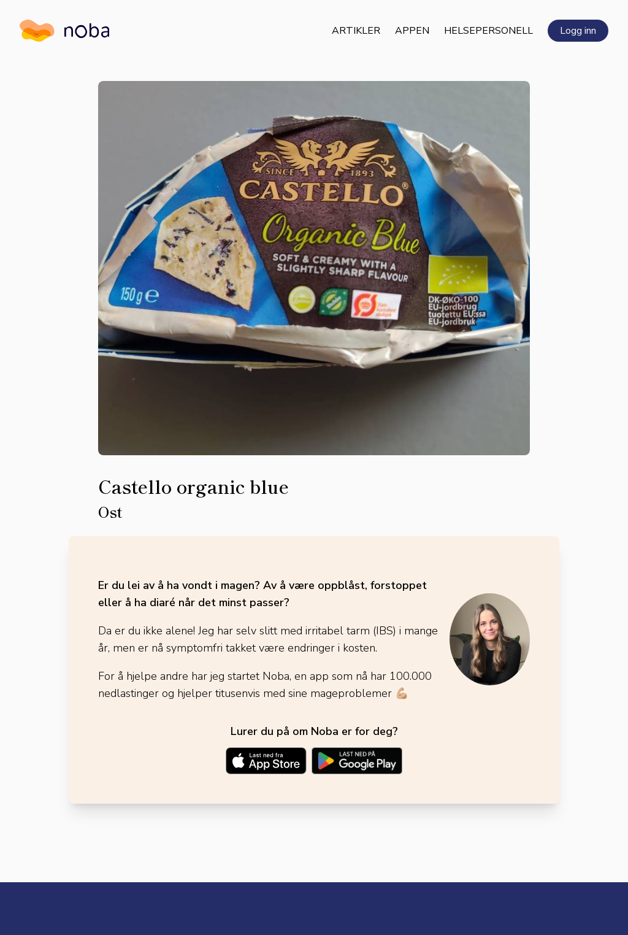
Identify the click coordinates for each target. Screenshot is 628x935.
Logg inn (578, 30)
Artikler (356, 30)
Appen (412, 30)
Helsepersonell (488, 30)
